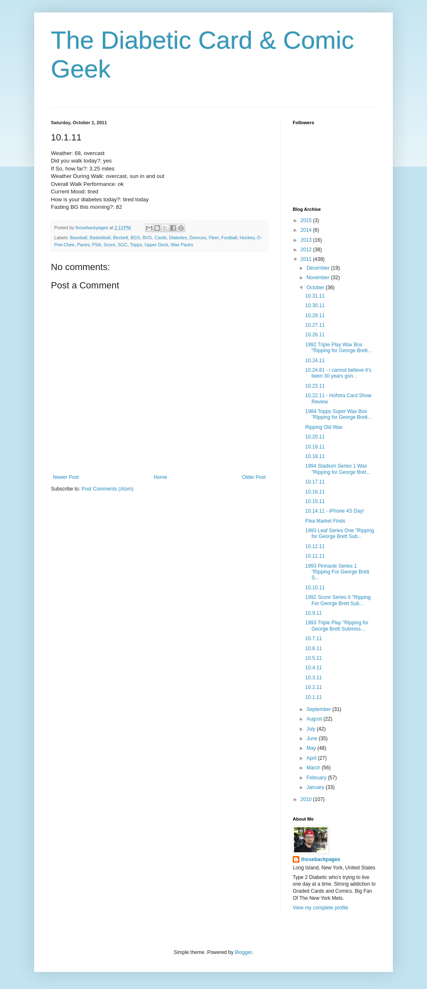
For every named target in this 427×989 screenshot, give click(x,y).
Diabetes (178, 237)
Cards (161, 237)
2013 (307, 240)
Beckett (120, 237)
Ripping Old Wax (324, 427)
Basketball (100, 237)
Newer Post (66, 477)
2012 (307, 250)
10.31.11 (315, 296)
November (318, 277)
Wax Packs (182, 244)
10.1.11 (313, 697)
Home (160, 477)
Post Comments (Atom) (107, 489)
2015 (307, 220)
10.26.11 (315, 335)
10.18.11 (315, 456)
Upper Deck (156, 244)
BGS (135, 237)
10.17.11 (315, 482)
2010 (307, 799)
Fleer (213, 237)
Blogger (243, 952)
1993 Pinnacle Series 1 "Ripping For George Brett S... (337, 572)
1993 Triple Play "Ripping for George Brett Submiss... (337, 625)
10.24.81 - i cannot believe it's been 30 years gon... (338, 373)
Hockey (247, 237)
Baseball (78, 237)
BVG (147, 237)
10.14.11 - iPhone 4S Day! (334, 511)
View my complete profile (320, 908)
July (311, 729)
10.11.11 (315, 556)
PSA (96, 244)
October (316, 287)
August (315, 719)
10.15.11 (315, 501)
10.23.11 (315, 386)
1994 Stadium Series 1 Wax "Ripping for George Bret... (337, 469)
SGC (122, 244)
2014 (307, 230)
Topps (136, 244)
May (311, 748)
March (314, 768)
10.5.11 (313, 658)
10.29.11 (315, 315)
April (312, 758)
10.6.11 (313, 648)
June (312, 738)
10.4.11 (313, 668)
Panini (83, 244)
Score (109, 244)
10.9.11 (313, 613)
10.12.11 (315, 546)
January (316, 787)
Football (229, 237)
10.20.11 (315, 437)
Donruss (197, 237)
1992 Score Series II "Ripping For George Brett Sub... (338, 600)
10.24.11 (315, 360)
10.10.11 (315, 588)
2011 (307, 259)
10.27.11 (315, 325)
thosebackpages (320, 859)
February (317, 778)
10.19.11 (315, 447)
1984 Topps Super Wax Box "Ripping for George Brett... (338, 414)
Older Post (254, 477)
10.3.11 (313, 678)
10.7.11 (313, 638)
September (319, 709)
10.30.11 (315, 305)
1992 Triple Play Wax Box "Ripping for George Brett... (338, 347)
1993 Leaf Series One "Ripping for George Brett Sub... (339, 533)
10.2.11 (313, 687)
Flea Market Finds (325, 521)
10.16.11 (315, 492)
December (318, 268)
